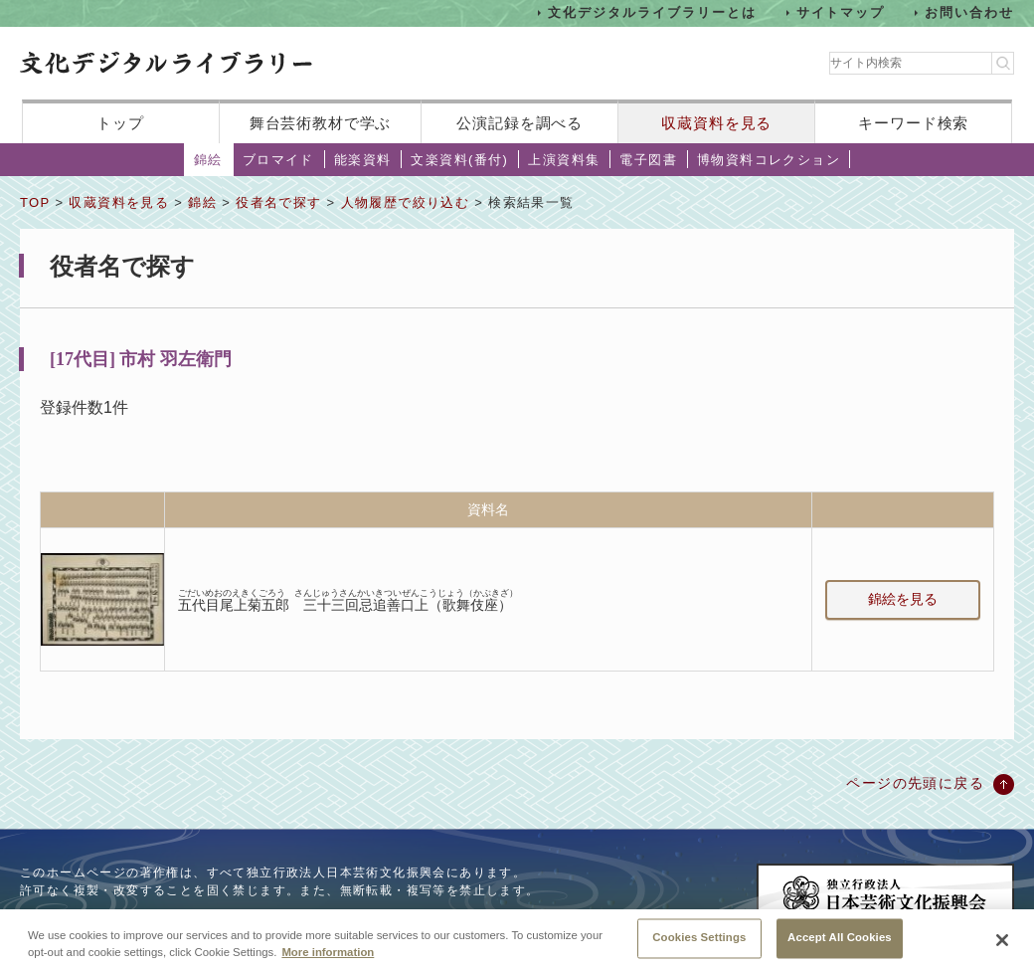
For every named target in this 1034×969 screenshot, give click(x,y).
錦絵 (208, 159)
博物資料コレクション (768, 159)
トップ (120, 122)
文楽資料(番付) (459, 159)
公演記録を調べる (519, 122)
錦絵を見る (903, 599)
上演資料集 (564, 159)
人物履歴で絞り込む (405, 202)
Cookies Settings (699, 944)
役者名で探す (278, 202)
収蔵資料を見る (716, 122)
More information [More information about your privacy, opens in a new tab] (327, 958)
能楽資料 (363, 159)
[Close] (1002, 946)
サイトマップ (841, 12)
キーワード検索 (913, 122)
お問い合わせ (969, 12)
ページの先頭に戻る (915, 783)
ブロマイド (278, 159)
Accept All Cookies (839, 944)
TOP (35, 202)
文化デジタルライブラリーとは (652, 12)
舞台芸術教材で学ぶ (321, 122)
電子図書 (648, 159)
